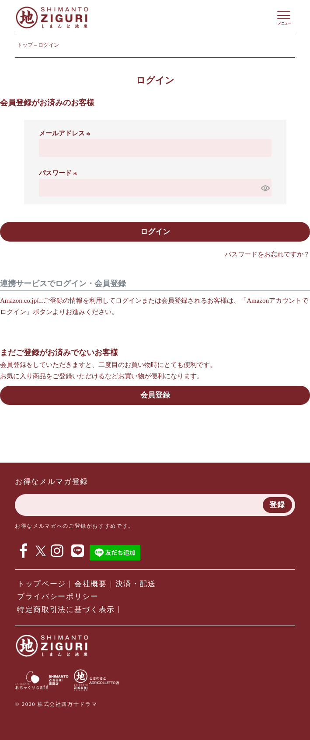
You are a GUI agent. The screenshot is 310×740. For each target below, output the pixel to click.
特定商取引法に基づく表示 (66, 609)
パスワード (59, 172)
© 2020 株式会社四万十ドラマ (56, 704)
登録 (277, 505)
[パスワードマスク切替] (265, 188)
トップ (25, 45)
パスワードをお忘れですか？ (267, 254)
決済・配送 (135, 584)
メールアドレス (66, 133)
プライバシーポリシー (58, 596)
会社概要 (90, 584)
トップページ (41, 584)
